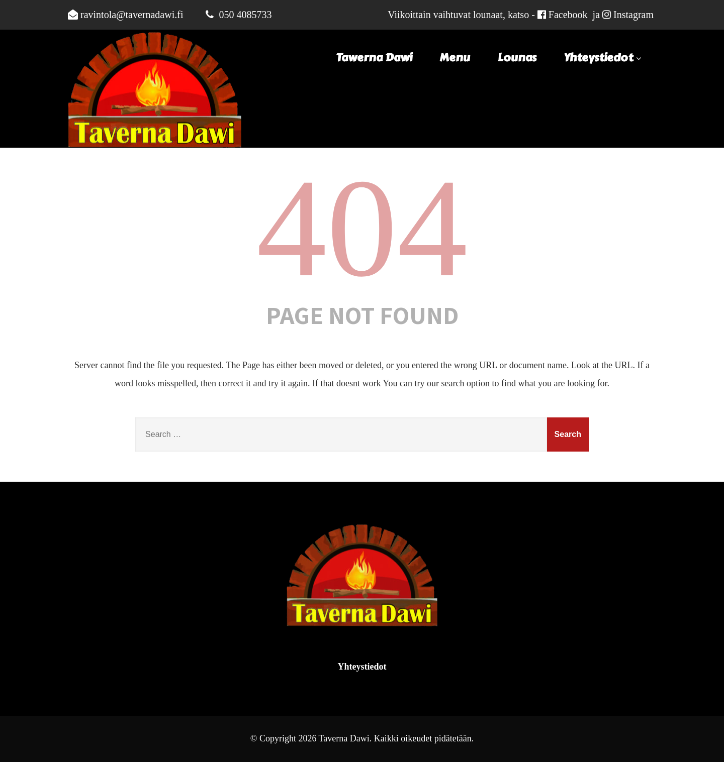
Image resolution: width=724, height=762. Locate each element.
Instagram (633, 15)
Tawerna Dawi (374, 57)
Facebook (568, 15)
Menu (454, 57)
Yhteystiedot (604, 57)
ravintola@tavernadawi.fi (131, 14)
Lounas (517, 57)
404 (362, 228)
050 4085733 (245, 14)
